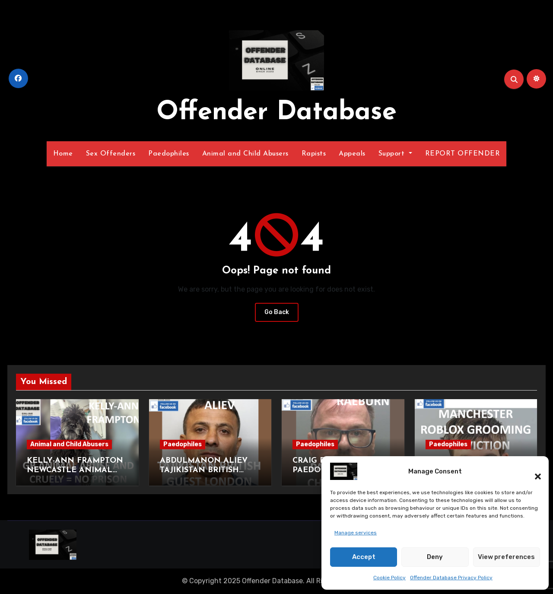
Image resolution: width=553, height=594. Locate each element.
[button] (533, 471)
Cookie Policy (389, 578)
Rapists (314, 153)
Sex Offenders (111, 153)
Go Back (276, 312)
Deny (435, 557)
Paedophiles (168, 153)
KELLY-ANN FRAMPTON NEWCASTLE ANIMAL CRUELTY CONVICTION (75, 470)
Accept (363, 557)
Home (63, 153)
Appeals (352, 153)
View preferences (506, 557)
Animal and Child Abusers (245, 153)
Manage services (355, 533)
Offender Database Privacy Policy (451, 578)
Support (395, 153)
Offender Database (276, 113)
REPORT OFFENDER (462, 153)
